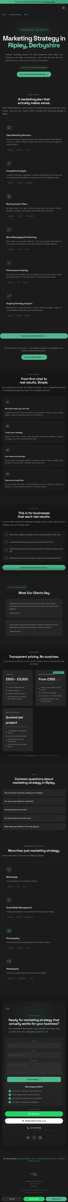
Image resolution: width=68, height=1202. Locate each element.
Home (4, 14)
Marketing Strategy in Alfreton (47, 1158)
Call (12, 1199)
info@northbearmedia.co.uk (34, 1181)
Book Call (56, 1199)
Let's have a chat (31, 755)
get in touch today (49, 2)
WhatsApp (34, 1186)
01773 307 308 (34, 1184)
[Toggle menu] (63, 8)
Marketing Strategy (15, 14)
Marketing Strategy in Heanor (26, 1158)
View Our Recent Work (34, 357)
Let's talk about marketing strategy (34, 74)
